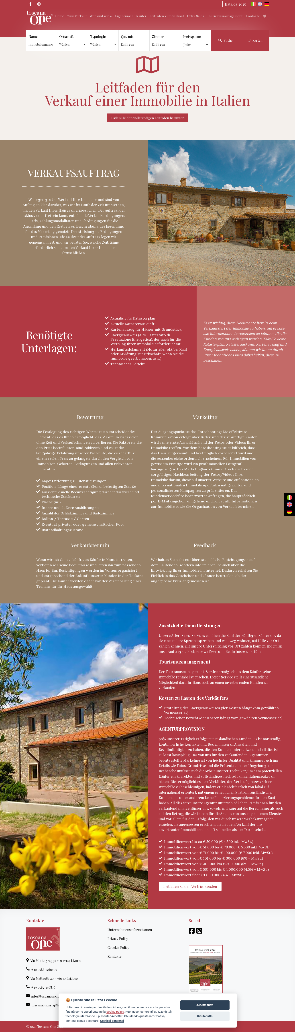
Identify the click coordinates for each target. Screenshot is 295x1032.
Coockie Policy (118, 947)
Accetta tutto (204, 1005)
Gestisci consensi (112, 1020)
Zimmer (158, 36)
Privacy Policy (118, 938)
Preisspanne (192, 36)
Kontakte (115, 956)
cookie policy (115, 1011)
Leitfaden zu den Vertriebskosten (190, 886)
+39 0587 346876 (40, 987)
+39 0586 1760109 (41, 969)
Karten (254, 40)
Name (33, 36)
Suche (225, 40)
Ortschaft (72, 40)
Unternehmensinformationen (130, 929)
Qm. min (127, 36)
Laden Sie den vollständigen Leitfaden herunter (147, 118)
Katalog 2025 (235, 4)
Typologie (103, 40)
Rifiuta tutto (204, 1016)
